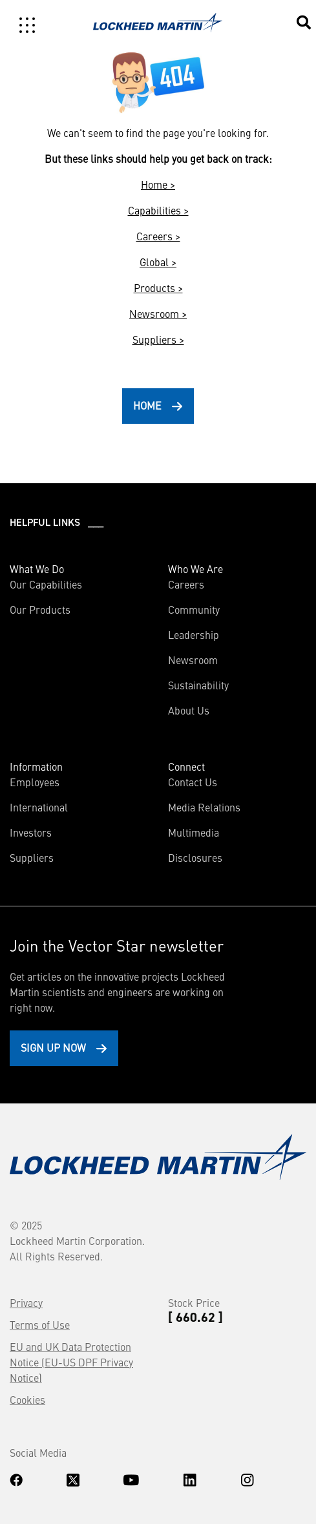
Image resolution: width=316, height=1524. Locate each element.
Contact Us (192, 782)
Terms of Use (40, 1324)
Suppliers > (158, 339)
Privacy (26, 1302)
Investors (31, 832)
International (39, 807)
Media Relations (204, 807)
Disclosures (195, 857)
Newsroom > (158, 313)
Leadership (193, 634)
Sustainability (198, 685)
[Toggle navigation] (27, 25)
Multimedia (193, 832)
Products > (158, 287)
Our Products (40, 609)
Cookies (27, 1399)
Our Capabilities (46, 584)
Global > (158, 262)
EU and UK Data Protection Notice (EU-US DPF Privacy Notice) (71, 1361)
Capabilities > (158, 210)
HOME (147, 405)
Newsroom (193, 659)
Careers (186, 584)
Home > (158, 184)
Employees (34, 782)
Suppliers (32, 857)
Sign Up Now (53, 1047)
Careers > (158, 236)
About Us (188, 710)
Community (194, 609)
